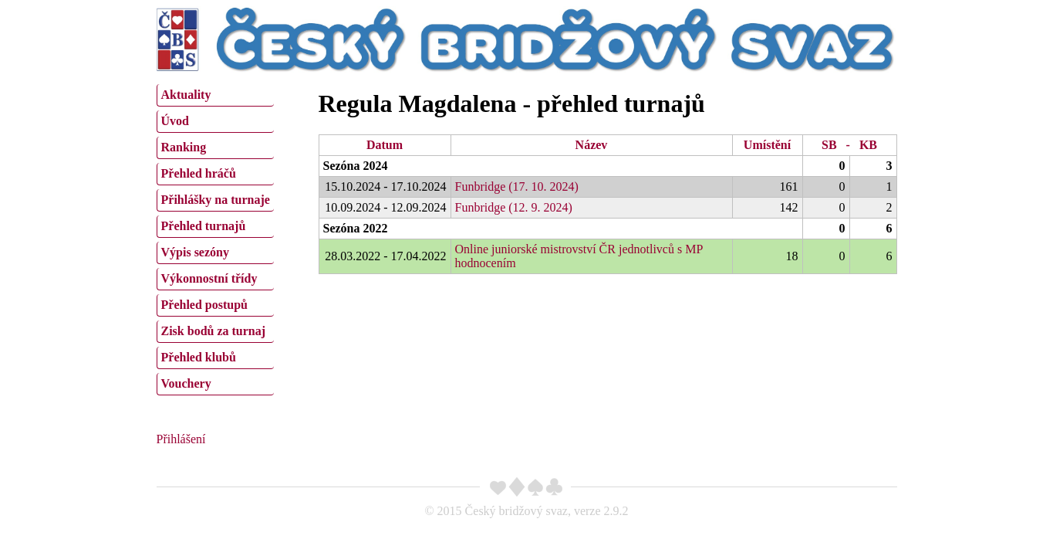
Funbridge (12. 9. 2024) (513, 207)
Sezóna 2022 (355, 228)
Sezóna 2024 (355, 165)
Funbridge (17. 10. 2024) (517, 186)
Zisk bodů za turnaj (213, 330)
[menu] (215, 237)
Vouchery (186, 383)
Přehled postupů (204, 304)
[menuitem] (215, 95)
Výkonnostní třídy (209, 278)
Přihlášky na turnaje (215, 199)
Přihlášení (181, 439)
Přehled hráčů (198, 173)
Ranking (184, 147)
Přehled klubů (198, 357)
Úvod (175, 120)
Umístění (767, 144)
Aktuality (186, 94)
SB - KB (849, 144)
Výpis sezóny (195, 252)
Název (591, 144)
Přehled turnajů (203, 225)
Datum (384, 144)
